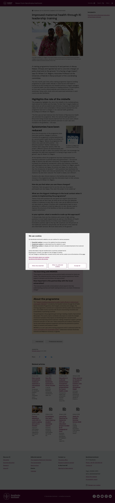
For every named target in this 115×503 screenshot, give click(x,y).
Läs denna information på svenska (38, 259)
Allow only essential (38, 266)
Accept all (77, 266)
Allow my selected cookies (57, 265)
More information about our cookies (39, 257)
